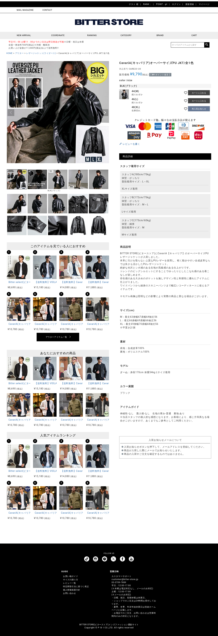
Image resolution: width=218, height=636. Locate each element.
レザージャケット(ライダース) (41, 53)
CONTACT (47, 10)
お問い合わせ (69, 593)
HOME (9, 53)
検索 (206, 44)
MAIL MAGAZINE (25, 10)
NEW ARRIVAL (24, 35)
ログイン (176, 4)
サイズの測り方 (70, 579)
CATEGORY (126, 35)
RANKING (92, 35)
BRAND (160, 35)
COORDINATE (58, 35)
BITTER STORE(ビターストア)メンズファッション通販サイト (108, 624)
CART (194, 35)
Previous (10, 112)
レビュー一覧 (69, 583)
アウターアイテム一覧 (56, 337)
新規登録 (189, 4)
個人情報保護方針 (71, 590)
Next (105, 112)
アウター (19, 53)
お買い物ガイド (70, 576)
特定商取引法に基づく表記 (76, 586)
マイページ (204, 4)
